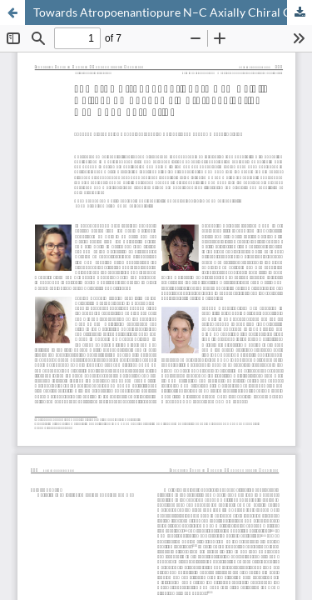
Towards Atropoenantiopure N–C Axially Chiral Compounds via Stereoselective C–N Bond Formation (172, 12)
